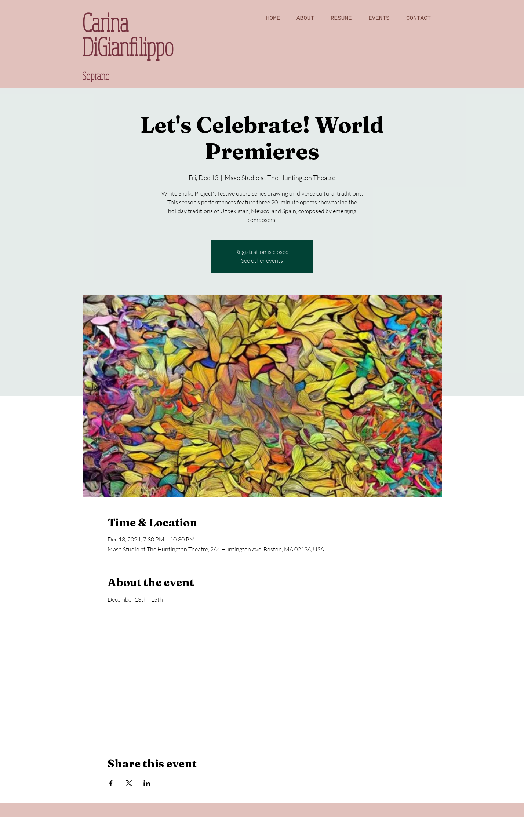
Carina (105, 22)
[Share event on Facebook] (111, 783)
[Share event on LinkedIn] (146, 783)
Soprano (95, 76)
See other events (262, 260)
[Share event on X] (128, 783)
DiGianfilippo (128, 46)
